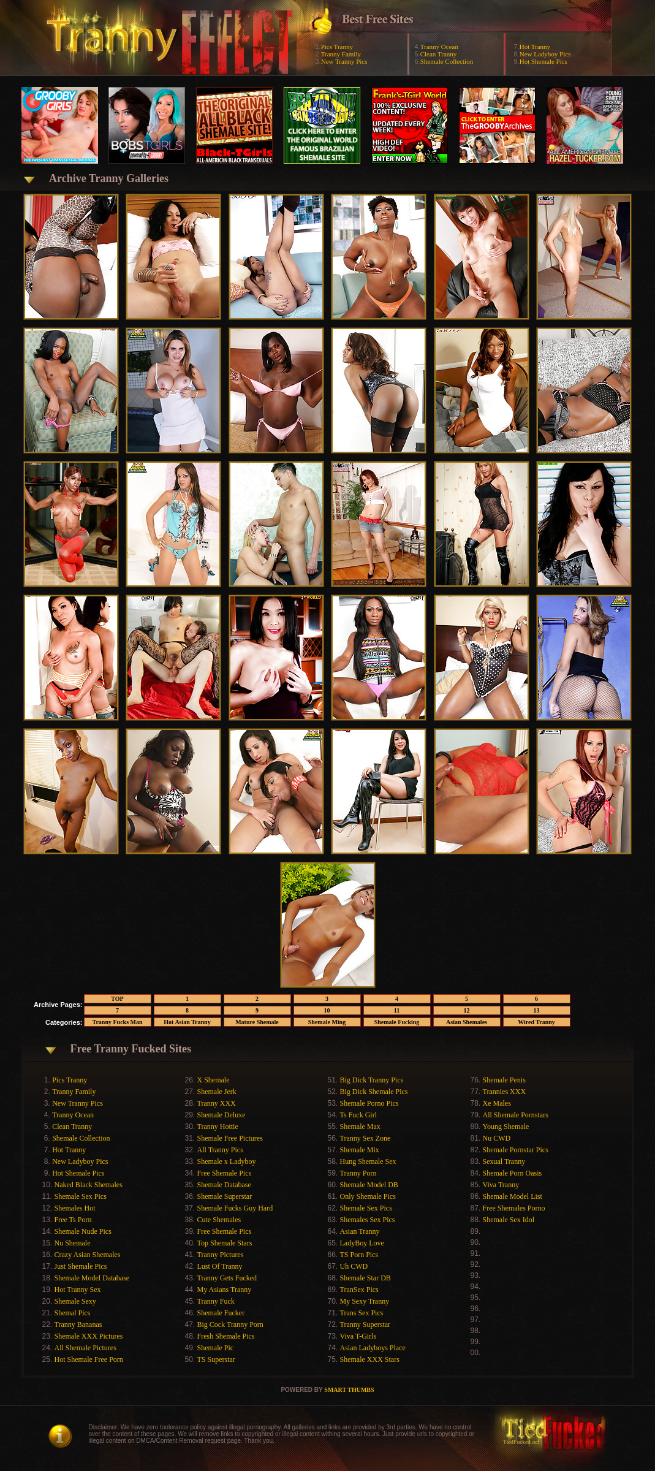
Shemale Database (224, 1184)
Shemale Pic (215, 1348)
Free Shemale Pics (224, 1173)
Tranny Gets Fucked (227, 1278)
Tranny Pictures (220, 1254)
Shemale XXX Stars (369, 1359)
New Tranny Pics (344, 61)
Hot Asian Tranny (187, 1022)
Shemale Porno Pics (369, 1103)
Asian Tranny (360, 1231)
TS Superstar (216, 1359)
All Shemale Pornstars (515, 1115)
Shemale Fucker (221, 1313)
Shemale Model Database (92, 1278)
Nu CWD (497, 1138)
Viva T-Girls (358, 1336)
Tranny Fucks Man (117, 1022)
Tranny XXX (216, 1103)
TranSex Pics (359, 1289)
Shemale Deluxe (221, 1115)
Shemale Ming (327, 1022)
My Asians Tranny (224, 1289)
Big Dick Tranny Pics (372, 1080)
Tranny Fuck (216, 1301)
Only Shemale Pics (368, 1196)
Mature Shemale (257, 1022)
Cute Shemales (219, 1219)
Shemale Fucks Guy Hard (235, 1208)
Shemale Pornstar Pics (515, 1150)
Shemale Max (360, 1126)
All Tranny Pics (220, 1150)
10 (327, 1010)
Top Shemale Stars (224, 1243)
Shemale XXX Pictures (89, 1336)
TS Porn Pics (359, 1254)
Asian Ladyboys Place (373, 1348)
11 (396, 1010)
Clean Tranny (438, 54)
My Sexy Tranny (365, 1301)
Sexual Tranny (504, 1161)
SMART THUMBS (349, 1389)
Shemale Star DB (365, 1278)
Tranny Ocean (439, 46)
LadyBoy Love (362, 1243)
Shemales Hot (75, 1208)
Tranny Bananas (78, 1324)
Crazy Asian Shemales (88, 1254)
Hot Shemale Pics (543, 61)
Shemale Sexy (75, 1301)
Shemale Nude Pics (83, 1231)
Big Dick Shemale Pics (374, 1091)
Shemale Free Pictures (230, 1138)
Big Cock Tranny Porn (230, 1324)
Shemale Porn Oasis (512, 1173)
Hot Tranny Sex (78, 1289)
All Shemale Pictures (85, 1348)
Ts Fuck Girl (358, 1115)
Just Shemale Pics (81, 1266)
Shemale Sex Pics (81, 1196)
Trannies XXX (504, 1091)
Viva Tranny (501, 1184)
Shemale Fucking (397, 1022)
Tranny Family (341, 54)
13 (537, 1010)
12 (467, 1010)
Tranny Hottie (217, 1126)
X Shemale (213, 1080)
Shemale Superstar (224, 1196)
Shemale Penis (504, 1080)
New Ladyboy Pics (545, 54)
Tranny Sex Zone (365, 1138)
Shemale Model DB (369, 1184)
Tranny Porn (358, 1173)
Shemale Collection (446, 61)
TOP (117, 998)
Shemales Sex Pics (367, 1219)
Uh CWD (354, 1266)
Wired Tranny (536, 1022)
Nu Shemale (73, 1243)
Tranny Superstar (365, 1324)
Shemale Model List (512, 1196)
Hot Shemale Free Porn (89, 1359)
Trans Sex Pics (362, 1313)
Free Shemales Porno (514, 1208)
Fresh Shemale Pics (226, 1336)
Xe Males (497, 1103)
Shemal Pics (73, 1313)
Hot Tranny (535, 46)
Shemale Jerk (217, 1091)
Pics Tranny (337, 46)
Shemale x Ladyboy (226, 1161)
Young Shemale (506, 1126)
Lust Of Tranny (220, 1266)
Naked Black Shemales (89, 1184)
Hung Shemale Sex (368, 1161)
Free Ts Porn (73, 1219)
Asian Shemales (466, 1022)
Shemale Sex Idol (509, 1219)
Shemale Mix (359, 1150)
